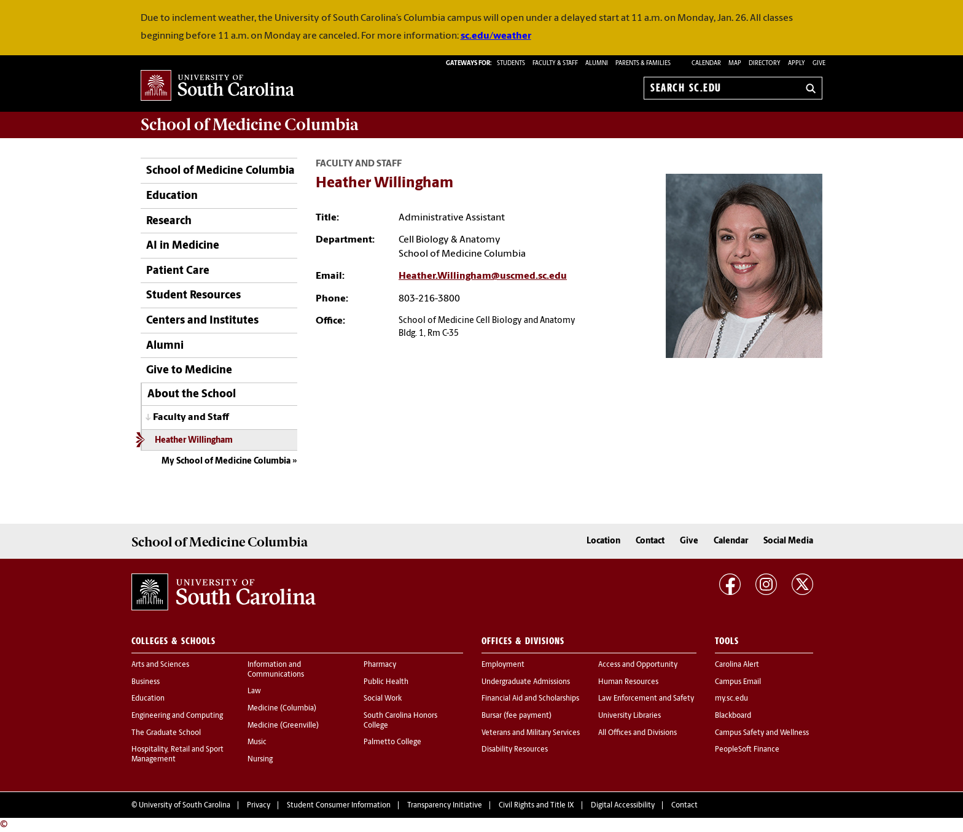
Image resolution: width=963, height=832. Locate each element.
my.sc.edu (731, 698)
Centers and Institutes (202, 321)
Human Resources (628, 682)
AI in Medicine (182, 246)
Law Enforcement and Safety (646, 698)
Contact (650, 541)
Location (603, 541)
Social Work (383, 698)
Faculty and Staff (191, 417)
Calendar (706, 63)
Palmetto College (392, 742)
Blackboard (733, 716)
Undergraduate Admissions (526, 682)
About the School (191, 394)
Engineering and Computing (177, 716)
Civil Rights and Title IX (536, 805)
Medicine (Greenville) (283, 725)
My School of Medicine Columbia (226, 461)
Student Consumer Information (339, 805)
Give (819, 63)
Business (145, 682)
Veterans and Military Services (531, 733)
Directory (765, 63)
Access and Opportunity (637, 665)
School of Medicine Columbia (250, 124)
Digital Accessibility (623, 805)
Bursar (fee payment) (517, 716)
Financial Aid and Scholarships (530, 698)
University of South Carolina (184, 805)
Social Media (788, 541)
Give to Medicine (189, 370)
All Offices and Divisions (637, 733)
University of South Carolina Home (217, 86)
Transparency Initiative (444, 805)
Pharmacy (380, 665)
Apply (796, 63)
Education (172, 196)
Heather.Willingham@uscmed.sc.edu (483, 276)
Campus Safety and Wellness (762, 733)
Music (257, 742)
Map (734, 63)
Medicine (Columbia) (282, 708)
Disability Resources (515, 749)
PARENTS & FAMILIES (643, 63)
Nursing (260, 759)
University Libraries (629, 716)
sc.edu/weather (496, 36)
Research (169, 221)
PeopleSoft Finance (747, 749)
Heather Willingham (194, 441)
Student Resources (193, 295)
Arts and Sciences (160, 665)
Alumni (165, 346)
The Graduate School (166, 733)
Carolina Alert (737, 665)
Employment (503, 665)
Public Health (386, 682)
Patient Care (177, 271)
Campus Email (738, 682)
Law (254, 691)
